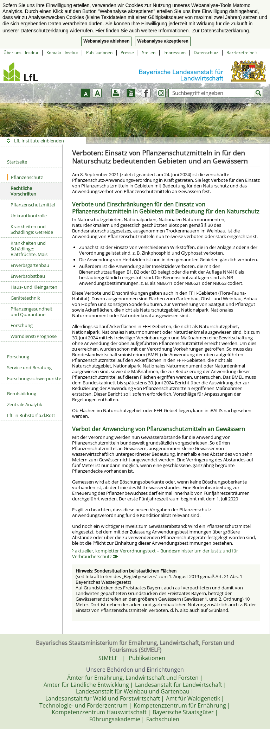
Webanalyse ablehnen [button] (106, 41)
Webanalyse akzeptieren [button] (162, 41)
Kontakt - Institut (62, 53)
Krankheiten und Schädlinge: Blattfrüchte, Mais (29, 248)
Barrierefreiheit (241, 53)
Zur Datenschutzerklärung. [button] (221, 30)
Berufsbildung (21, 393)
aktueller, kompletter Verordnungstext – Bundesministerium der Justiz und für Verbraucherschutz (155, 553)
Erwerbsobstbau (28, 276)
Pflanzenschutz (25, 177)
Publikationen (99, 53)
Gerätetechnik (25, 298)
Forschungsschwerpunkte (34, 378)
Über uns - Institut (21, 53)
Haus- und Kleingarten (34, 287)
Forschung (22, 325)
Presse (127, 53)
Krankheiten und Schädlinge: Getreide (32, 229)
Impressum (174, 53)
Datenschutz (206, 53)
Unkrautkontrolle (29, 215)
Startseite (17, 162)
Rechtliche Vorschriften (23, 191)
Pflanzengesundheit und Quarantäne (31, 312)
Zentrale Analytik (24, 404)
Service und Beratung (29, 367)
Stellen (148, 53)
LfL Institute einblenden (39, 140)
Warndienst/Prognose (34, 336)
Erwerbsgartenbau (30, 265)
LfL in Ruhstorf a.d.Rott (31, 415)
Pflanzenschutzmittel (33, 205)
